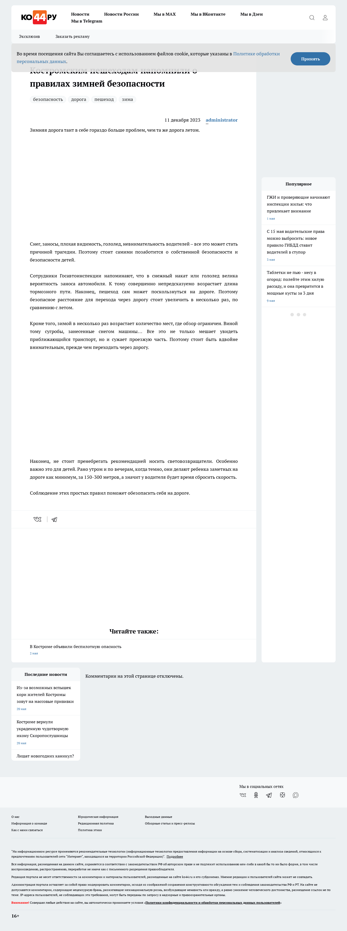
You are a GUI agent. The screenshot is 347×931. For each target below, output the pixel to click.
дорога (78, 99)
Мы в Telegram (86, 21)
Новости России (121, 14)
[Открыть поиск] (312, 17)
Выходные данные (158, 817)
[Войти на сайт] (325, 17)
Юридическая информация (98, 817)
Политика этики (90, 830)
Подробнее (175, 856)
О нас (15, 817)
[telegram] (56, 519)
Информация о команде (29, 823)
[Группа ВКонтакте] (242, 795)
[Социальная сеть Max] (295, 795)
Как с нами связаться (27, 830)
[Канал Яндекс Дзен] (282, 795)
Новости (80, 14)
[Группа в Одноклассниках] (256, 795)
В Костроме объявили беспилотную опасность (134, 650)
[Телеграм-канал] (269, 795)
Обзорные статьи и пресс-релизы (170, 823)
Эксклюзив (29, 36)
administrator (222, 120)
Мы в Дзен (251, 14)
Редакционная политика (96, 823)
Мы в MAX (165, 14)
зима (127, 99)
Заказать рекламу (73, 36)
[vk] (38, 519)
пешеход (104, 99)
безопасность (48, 99)
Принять (310, 58)
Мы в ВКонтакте (208, 14)
